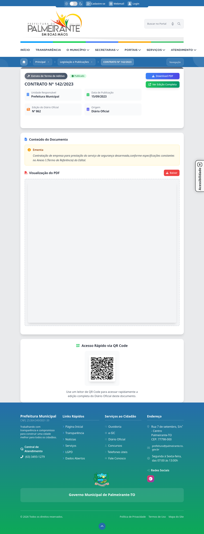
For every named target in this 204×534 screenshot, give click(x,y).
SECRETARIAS (107, 50)
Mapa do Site (176, 516)
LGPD (68, 452)
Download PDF (162, 76)
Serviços (69, 446)
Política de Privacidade (133, 516)
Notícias (69, 439)
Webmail (116, 3)
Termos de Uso (157, 516)
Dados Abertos (74, 458)
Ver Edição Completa (163, 84)
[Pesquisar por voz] (173, 24)
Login (133, 3)
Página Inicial (73, 427)
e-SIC (110, 433)
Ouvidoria (113, 427)
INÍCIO (25, 50)
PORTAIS (133, 50)
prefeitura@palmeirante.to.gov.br (168, 447)
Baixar (171, 172)
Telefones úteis (116, 452)
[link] (80, 23)
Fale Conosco (115, 458)
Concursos (113, 446)
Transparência (73, 433)
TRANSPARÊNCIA (48, 50)
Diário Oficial (115, 439)
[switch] (73, 4)
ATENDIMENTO (183, 50)
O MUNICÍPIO (78, 50)
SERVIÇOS (156, 50)
